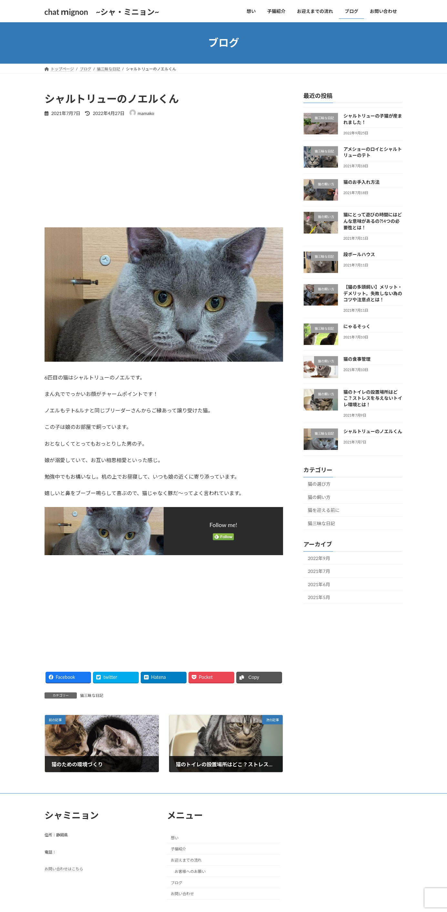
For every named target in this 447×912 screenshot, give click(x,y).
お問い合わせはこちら (64, 868)
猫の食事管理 (356, 359)
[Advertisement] (164, 172)
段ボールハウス (359, 254)
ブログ (176, 882)
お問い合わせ (182, 893)
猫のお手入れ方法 (361, 182)
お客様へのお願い (190, 871)
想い (174, 837)
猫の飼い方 (319, 497)
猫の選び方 (319, 484)
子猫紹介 (178, 848)
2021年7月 (319, 571)
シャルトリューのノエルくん (372, 431)
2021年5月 (319, 597)
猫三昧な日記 (91, 695)
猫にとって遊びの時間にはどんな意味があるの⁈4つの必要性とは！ (372, 221)
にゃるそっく (356, 326)
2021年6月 (319, 584)
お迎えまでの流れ (186, 860)
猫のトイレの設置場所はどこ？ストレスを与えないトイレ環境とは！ (372, 398)
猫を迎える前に (324, 510)
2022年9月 (319, 558)
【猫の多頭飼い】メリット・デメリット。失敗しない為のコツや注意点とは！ (372, 293)
